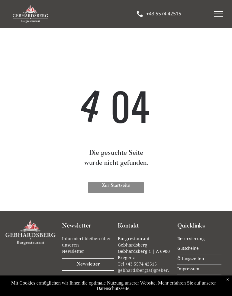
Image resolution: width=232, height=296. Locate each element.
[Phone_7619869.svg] (139, 18)
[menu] (219, 14)
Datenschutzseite (113, 288)
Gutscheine (188, 248)
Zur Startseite (116, 185)
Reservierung (191, 238)
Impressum (188, 268)
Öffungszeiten (190, 258)
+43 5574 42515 (163, 14)
